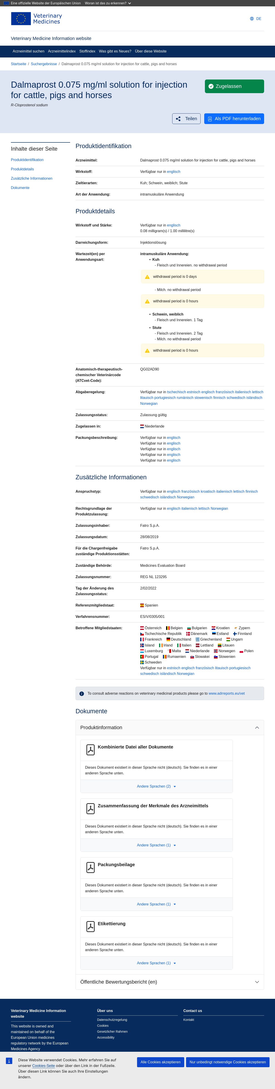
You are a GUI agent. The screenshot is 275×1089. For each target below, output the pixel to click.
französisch (225, 392)
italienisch (243, 392)
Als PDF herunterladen (234, 118)
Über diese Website (151, 51)
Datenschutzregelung (112, 1020)
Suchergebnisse (44, 64)
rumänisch (185, 398)
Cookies (103, 1025)
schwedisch (236, 398)
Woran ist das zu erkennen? (108, 3)
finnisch (219, 398)
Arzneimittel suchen (28, 51)
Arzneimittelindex (62, 51)
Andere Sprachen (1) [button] (156, 845)
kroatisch (208, 491)
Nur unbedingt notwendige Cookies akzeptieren (228, 1062)
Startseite (18, 64)
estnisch (193, 392)
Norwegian (148, 403)
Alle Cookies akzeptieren (161, 1062)
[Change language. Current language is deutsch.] (255, 19)
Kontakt (188, 1020)
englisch (173, 172)
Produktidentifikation (27, 160)
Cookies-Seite (43, 1066)
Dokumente (20, 188)
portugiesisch (165, 398)
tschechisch (176, 392)
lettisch (257, 392)
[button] (186, 118)
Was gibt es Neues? (115, 51)
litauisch (146, 398)
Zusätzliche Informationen (31, 178)
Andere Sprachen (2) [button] (156, 786)
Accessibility (105, 1037)
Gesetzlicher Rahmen (112, 1031)
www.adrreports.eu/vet (227, 693)
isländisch (254, 398)
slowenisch (203, 398)
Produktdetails (22, 169)
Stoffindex (87, 51)
